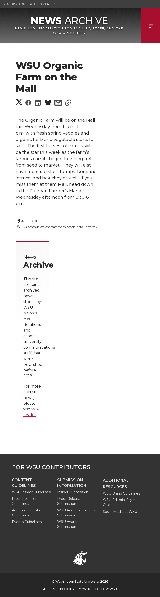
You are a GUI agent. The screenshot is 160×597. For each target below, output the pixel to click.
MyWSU (84, 589)
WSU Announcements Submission (76, 512)
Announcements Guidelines (26, 512)
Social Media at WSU (120, 512)
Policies (67, 589)
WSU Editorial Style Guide (119, 502)
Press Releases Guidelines (24, 501)
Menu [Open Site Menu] (150, 25)
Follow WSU (106, 589)
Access (49, 589)
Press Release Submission (69, 501)
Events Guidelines (27, 522)
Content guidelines (24, 483)
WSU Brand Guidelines (121, 493)
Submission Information (71, 483)
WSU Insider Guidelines (31, 492)
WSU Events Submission (67, 524)
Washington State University (29, 4)
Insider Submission (72, 492)
